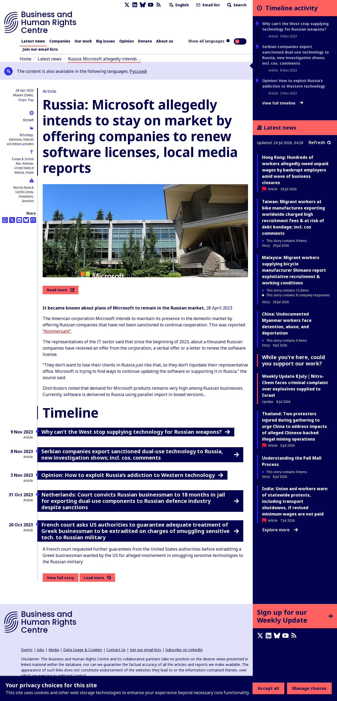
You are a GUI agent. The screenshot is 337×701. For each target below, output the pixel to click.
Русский (138, 71)
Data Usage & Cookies (82, 649)
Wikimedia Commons (230, 273)
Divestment (26, 196)
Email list (207, 4)
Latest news (33, 41)
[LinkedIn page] (135, 5)
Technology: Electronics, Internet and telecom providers (20, 139)
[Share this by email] (33, 220)
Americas (27, 163)
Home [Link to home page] (25, 59)
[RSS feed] (158, 5)
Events (27, 649)
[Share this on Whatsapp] (5, 220)
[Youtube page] (150, 5)
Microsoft (28, 120)
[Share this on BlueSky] (26, 220)
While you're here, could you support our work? (293, 360)
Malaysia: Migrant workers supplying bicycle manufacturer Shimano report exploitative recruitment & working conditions (294, 270)
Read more (60, 289)
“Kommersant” (57, 331)
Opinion (126, 41)
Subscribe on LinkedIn (184, 649)
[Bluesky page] (143, 5)
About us (164, 41)
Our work (83, 41)
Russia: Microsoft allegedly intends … (104, 59)
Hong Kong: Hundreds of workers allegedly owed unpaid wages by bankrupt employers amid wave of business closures (295, 169)
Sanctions (28, 201)
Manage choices (309, 688)
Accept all (268, 688)
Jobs (40, 649)
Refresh (320, 142)
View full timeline (282, 103)
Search (236, 4)
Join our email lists (40, 49)
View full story (60, 577)
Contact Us (116, 649)
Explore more (280, 530)
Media (53, 649)
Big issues (105, 41)
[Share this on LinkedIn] (19, 220)
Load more (94, 577)
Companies (59, 41)
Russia (30, 172)
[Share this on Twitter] (12, 220)
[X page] (127, 5)
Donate (145, 41)
